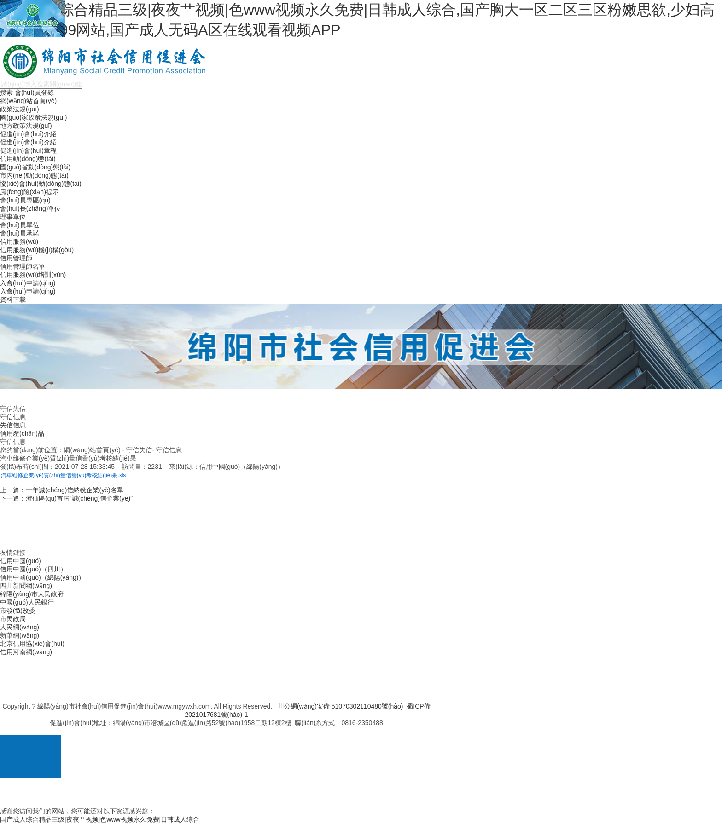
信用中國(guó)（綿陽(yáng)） (42, 577)
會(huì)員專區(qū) (25, 200)
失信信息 (13, 425)
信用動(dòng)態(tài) (28, 158)
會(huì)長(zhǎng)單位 (30, 208)
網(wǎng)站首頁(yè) (28, 100)
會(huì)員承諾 (19, 233)
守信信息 (13, 417)
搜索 (6, 92)
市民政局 (13, 618)
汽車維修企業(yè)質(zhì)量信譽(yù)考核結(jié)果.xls (63, 475)
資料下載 (13, 299)
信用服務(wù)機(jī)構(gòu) (37, 250)
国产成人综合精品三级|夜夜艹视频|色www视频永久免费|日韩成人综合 (99, 819)
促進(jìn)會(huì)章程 (28, 150)
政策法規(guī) (19, 109)
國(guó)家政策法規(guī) (33, 117)
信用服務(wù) (19, 241)
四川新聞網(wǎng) (26, 585)
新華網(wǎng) (19, 635)
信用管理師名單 (22, 266)
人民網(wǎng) (19, 627)
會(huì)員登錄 (34, 92)
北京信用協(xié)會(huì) (32, 643)
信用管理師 (16, 258)
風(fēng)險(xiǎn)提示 (29, 192)
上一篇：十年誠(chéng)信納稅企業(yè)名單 (61, 490)
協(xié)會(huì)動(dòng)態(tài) (41, 183)
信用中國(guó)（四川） (33, 569)
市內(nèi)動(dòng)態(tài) (34, 175)
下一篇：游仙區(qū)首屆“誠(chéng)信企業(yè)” (66, 498)
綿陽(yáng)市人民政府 (32, 594)
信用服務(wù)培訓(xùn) (33, 274)
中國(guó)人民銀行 (27, 602)
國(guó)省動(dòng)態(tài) (35, 167)
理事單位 (13, 216)
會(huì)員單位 (19, 225)
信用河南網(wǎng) (26, 652)
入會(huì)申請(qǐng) (27, 283)
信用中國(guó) (20, 561)
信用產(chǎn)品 (22, 433)
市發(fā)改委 (17, 610)
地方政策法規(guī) (26, 125)
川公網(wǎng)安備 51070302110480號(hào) (340, 706)
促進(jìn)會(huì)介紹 (28, 134)
